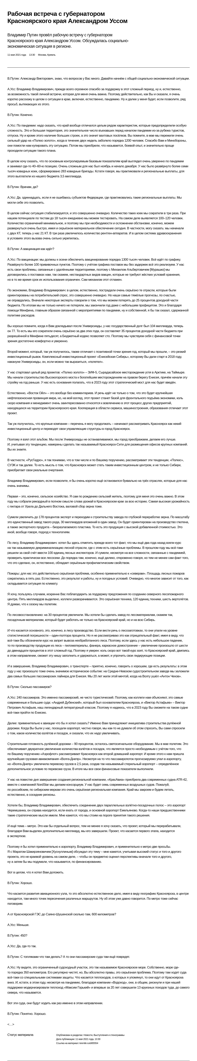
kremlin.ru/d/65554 (88, 1043)
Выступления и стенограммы (108, 1035)
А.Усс (11, 89)
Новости (87, 1035)
